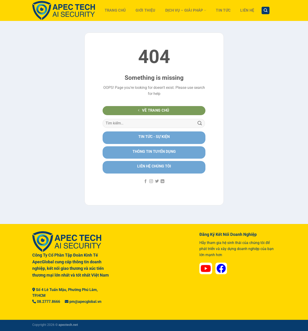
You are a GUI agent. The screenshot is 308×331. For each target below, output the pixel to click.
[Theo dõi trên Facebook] (145, 181)
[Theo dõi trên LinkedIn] (162, 181)
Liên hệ (247, 10)
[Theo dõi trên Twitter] (157, 181)
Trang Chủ (115, 10)
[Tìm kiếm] (265, 10)
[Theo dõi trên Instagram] (151, 181)
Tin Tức (223, 10)
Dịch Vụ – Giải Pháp (185, 10)
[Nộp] (199, 123)
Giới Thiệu (145, 10)
